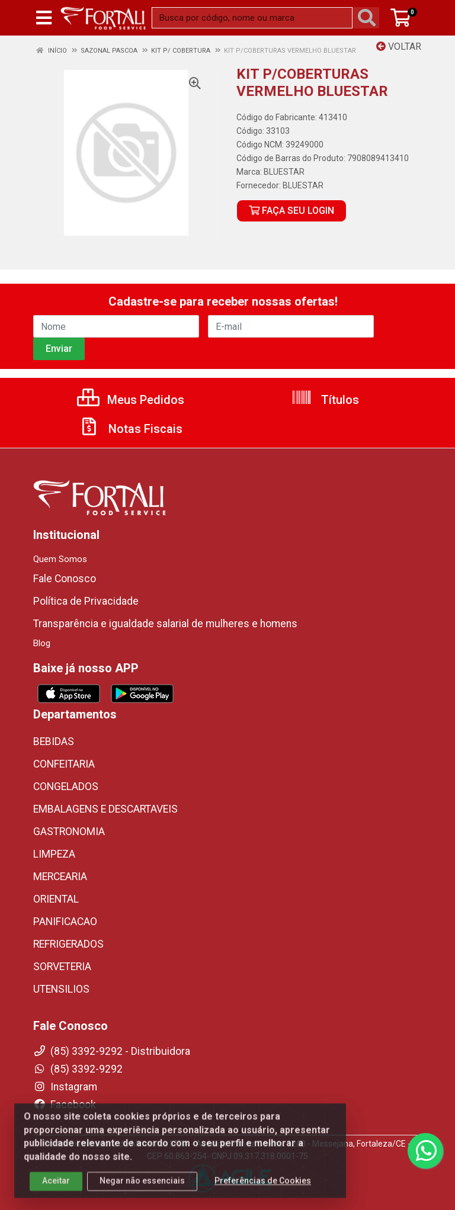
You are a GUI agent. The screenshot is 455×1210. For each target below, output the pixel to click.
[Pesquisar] (369, 17)
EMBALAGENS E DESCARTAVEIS (105, 809)
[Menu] (44, 17)
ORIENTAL (56, 899)
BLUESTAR (284, 171)
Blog (41, 643)
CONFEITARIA (64, 764)
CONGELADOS (65, 786)
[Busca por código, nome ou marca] (252, 17)
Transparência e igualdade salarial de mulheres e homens (165, 624)
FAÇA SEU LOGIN (291, 210)
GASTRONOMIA (69, 831)
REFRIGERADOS (68, 944)
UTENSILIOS (61, 989)
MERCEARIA (60, 876)
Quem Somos (60, 559)
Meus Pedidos (130, 400)
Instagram (65, 1087)
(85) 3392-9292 (78, 1069)
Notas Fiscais (130, 429)
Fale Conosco (64, 579)
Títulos (325, 400)
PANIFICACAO (65, 921)
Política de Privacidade (86, 601)
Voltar (398, 46)
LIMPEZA (54, 854)
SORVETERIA (62, 967)
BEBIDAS (53, 741)
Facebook (64, 1104)
